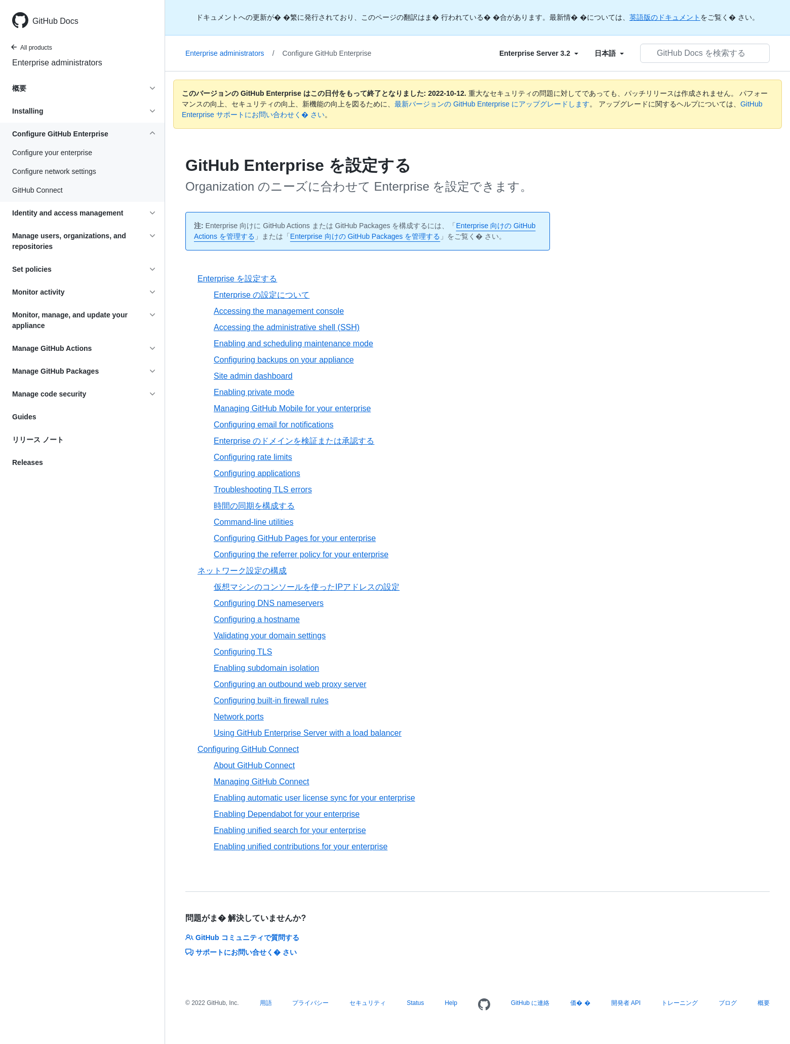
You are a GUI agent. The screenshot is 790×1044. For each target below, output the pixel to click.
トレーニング (679, 1002)
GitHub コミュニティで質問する (242, 937)
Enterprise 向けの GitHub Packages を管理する (365, 236)
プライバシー (310, 1002)
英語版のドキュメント (664, 17)
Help (451, 1002)
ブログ (728, 1002)
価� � (580, 1002)
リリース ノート (38, 440)
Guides (24, 417)
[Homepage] (484, 1005)
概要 (764, 1002)
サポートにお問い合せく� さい (241, 952)
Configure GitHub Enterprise (327, 53)
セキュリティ (367, 1002)
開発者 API (626, 1002)
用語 (266, 1002)
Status (415, 1002)
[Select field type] (538, 53)
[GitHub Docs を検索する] (705, 53)
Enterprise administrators (57, 62)
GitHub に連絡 (530, 1002)
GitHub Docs (55, 21)
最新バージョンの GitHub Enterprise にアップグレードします (491, 104)
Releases (27, 462)
